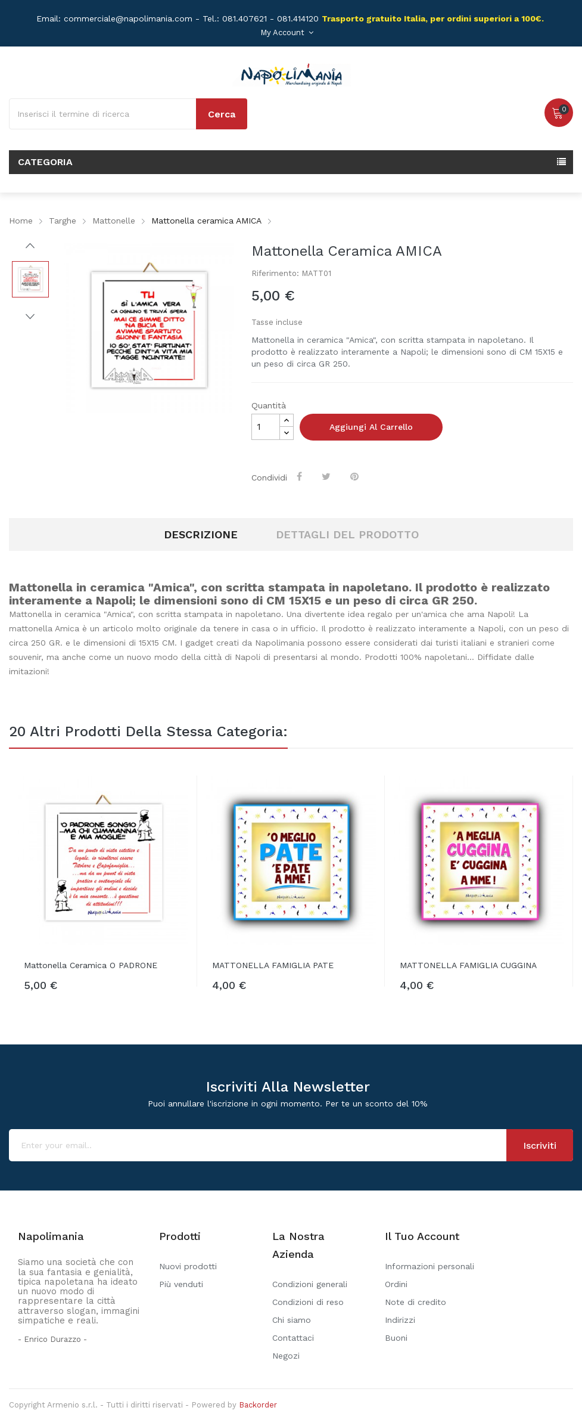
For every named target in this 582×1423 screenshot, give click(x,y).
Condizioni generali (309, 1284)
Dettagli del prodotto (347, 534)
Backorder (258, 1404)
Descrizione (201, 534)
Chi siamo (291, 1320)
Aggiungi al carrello (371, 427)
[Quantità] (265, 427)
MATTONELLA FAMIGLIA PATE (273, 965)
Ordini (396, 1284)
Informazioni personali (429, 1266)
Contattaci (293, 1338)
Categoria (45, 162)
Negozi (286, 1355)
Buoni (396, 1338)
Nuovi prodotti (188, 1266)
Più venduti (181, 1284)
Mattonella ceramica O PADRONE (90, 965)
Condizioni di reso (308, 1302)
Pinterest (356, 476)
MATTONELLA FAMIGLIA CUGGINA (468, 965)
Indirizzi (400, 1320)
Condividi (300, 476)
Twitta (327, 476)
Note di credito (415, 1302)
